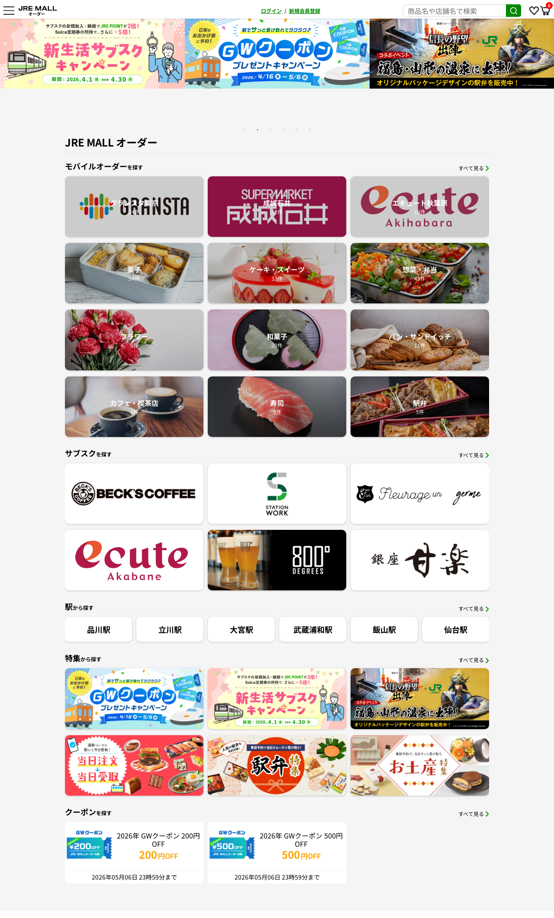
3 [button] (270, 129)
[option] (170, 54)
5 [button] (296, 129)
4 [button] (283, 129)
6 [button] (309, 129)
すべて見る (473, 168)
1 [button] (244, 129)
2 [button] (257, 129)
